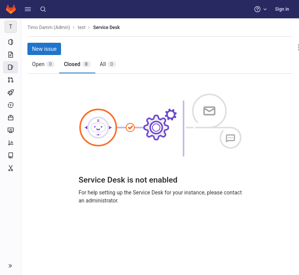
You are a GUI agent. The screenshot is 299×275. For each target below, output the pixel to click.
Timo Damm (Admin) (48, 27)
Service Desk (106, 27)
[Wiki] (10, 155)
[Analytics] (10, 143)
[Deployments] (10, 105)
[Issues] (10, 67)
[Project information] (10, 42)
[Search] (43, 9)
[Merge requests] (10, 80)
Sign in (282, 9)
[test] (10, 26)
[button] (28, 9)
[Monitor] (10, 130)
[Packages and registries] (10, 118)
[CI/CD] (10, 92)
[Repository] (10, 55)
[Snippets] (10, 168)
